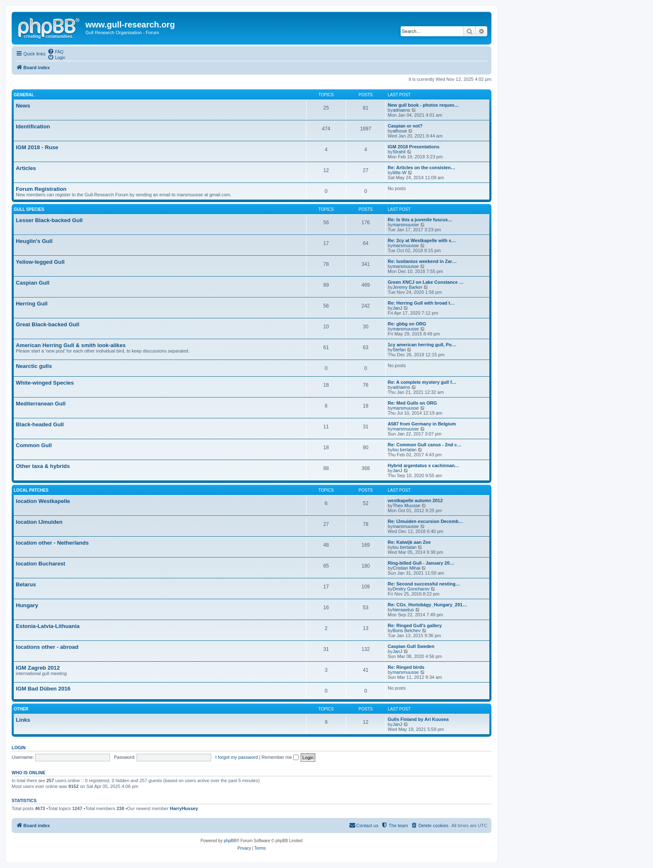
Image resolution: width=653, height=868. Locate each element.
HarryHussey (184, 808)
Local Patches (31, 490)
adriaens (401, 110)
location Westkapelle (43, 501)
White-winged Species (45, 383)
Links (23, 720)
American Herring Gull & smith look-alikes (71, 345)
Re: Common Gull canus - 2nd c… (424, 444)
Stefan (399, 349)
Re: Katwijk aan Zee (409, 542)
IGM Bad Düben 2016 (43, 688)
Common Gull (34, 445)
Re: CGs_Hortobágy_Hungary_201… (427, 604)
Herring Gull (31, 303)
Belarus (26, 584)
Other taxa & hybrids (43, 466)
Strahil (399, 151)
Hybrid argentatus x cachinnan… (423, 465)
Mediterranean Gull (40, 403)
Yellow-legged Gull (40, 262)
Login (18, 747)
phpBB (230, 840)
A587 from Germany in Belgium (422, 423)
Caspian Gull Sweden (411, 646)
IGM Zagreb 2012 (38, 668)
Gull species (29, 209)
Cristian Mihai (407, 567)
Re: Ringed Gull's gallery (415, 625)
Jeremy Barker (408, 287)
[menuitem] (55, 51)
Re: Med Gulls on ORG (412, 402)
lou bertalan (405, 449)
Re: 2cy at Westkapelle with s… (422, 240)
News (23, 106)
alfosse (400, 130)
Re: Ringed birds (406, 667)
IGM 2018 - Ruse (37, 147)
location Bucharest (40, 563)
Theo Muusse (407, 505)
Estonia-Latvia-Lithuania (48, 626)
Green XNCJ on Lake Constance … (426, 282)
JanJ (397, 307)
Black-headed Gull (40, 424)
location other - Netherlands (52, 543)
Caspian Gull (33, 283)
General (24, 95)
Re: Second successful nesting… (424, 583)
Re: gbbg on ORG (407, 323)
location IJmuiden (39, 522)
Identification (33, 126)
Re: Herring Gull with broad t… (421, 302)
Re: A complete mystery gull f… (422, 382)
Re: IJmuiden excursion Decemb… (425, 521)
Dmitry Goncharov (411, 588)
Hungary (27, 605)
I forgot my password (236, 757)
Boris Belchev (407, 630)
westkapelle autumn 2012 (415, 500)
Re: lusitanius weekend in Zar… (422, 261)
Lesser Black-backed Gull (49, 220)
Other (21, 709)
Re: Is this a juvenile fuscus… (420, 219)
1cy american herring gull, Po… (422, 344)
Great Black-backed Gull (47, 324)
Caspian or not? (405, 125)
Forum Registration (41, 189)
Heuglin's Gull (34, 241)
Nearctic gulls (34, 366)
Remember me (280, 757)
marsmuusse (406, 224)
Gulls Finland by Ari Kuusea (418, 719)
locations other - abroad (47, 647)
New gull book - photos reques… (423, 105)
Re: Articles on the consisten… (421, 167)
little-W (400, 172)
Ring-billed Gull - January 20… (421, 562)
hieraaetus (403, 609)
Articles (26, 168)
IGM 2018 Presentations (413, 146)
